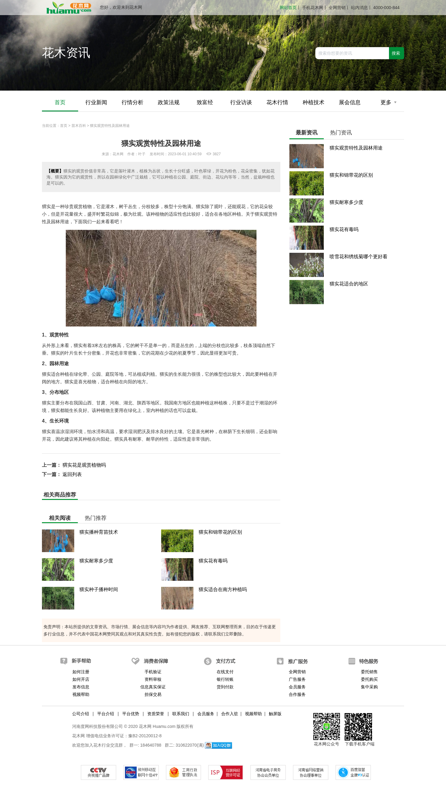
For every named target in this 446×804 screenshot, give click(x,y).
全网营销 (337, 7)
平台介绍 (105, 713)
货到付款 (225, 686)
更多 (389, 102)
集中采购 (369, 686)
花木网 (78, 735)
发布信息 (80, 686)
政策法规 (169, 102)
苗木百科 (79, 126)
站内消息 (359, 7)
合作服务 (297, 694)
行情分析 (132, 102)
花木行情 (277, 102)
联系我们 (180, 713)
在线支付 (225, 671)
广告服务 (297, 679)
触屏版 (275, 713)
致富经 (205, 102)
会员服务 (297, 686)
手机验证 (153, 671)
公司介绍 (80, 713)
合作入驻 (229, 713)
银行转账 (225, 679)
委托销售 (369, 671)
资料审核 (153, 679)
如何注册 (80, 671)
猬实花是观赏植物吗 (84, 465)
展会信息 (350, 102)
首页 (60, 102)
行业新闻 (96, 102)
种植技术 (313, 102)
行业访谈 (241, 102)
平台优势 (130, 713)
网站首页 (288, 7)
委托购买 (369, 679)
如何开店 (80, 679)
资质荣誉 (155, 713)
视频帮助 (80, 694)
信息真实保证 (153, 686)
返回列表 (72, 474)
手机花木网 (312, 7)
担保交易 (153, 694)
